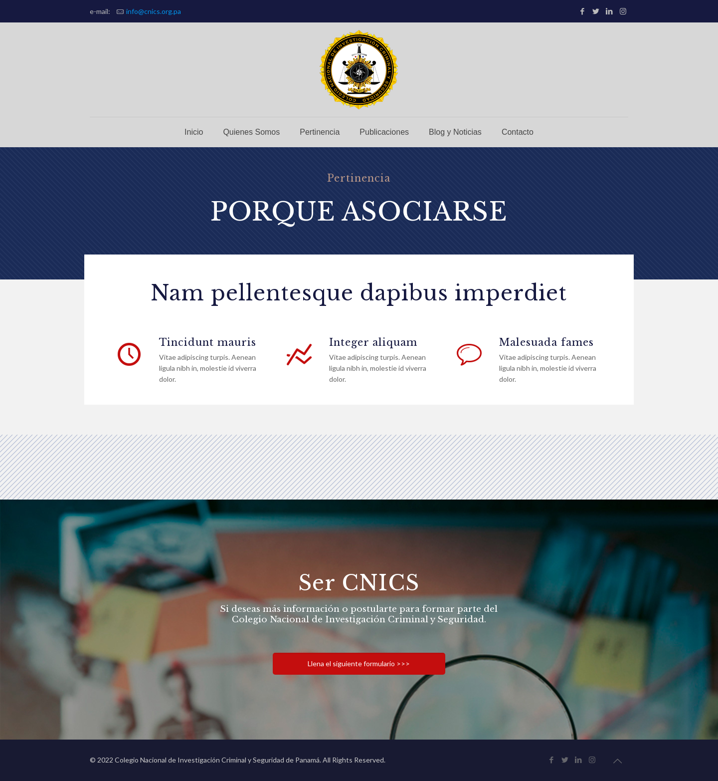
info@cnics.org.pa (153, 11)
